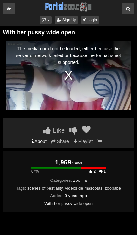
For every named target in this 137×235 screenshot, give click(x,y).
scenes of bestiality (45, 188)
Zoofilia (80, 180)
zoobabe (113, 188)
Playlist (83, 141)
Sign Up (66, 20)
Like (54, 130)
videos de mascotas (84, 188)
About (39, 141)
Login (90, 20)
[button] (46, 20)
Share (60, 141)
